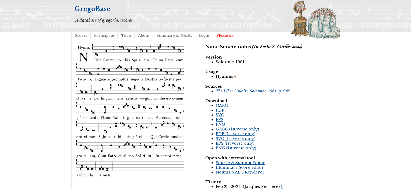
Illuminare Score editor (240, 167)
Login (204, 35)
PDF (220, 110)
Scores (81, 35)
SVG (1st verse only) (235, 138)
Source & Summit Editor (240, 162)
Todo (126, 35)
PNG (220, 124)
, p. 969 (253, 91)
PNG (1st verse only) (236, 148)
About (143, 35)
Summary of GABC (174, 35)
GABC (222, 105)
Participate (104, 35)
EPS (219, 119)
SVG (220, 115)
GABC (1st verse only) (237, 129)
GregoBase (92, 9)
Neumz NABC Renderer (240, 172)
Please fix (225, 35)
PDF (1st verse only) (235, 134)
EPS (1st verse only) (235, 143)
